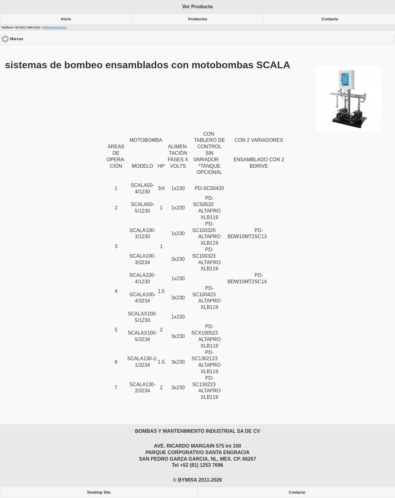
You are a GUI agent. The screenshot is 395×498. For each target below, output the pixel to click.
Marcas (39, 38)
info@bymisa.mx (55, 27)
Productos (197, 19)
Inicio (66, 19)
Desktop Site (99, 492)
